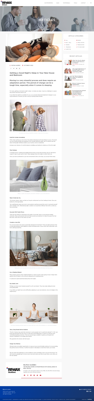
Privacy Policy (55, 399)
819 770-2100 (8, 394)
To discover (80, 47)
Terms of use (62, 399)
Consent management (70, 399)
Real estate (80, 42)
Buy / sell (67, 42)
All (66, 40)
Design (66, 44)
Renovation (80, 44)
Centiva (89, 399)
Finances (67, 47)
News (78, 40)
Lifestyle (67, 49)
